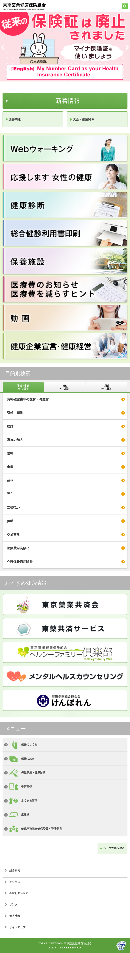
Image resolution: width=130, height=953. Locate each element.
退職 (10, 453)
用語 (106, 387)
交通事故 (13, 534)
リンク (13, 904)
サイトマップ (17, 927)
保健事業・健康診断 (33, 772)
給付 (65, 387)
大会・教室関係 (83, 119)
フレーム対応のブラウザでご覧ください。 (54, 86)
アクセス (14, 881)
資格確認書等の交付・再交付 (28, 399)
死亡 (10, 494)
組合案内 (14, 870)
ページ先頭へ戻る (114, 848)
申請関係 (26, 786)
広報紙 (25, 814)
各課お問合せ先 (18, 893)
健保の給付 (28, 758)
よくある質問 (29, 800)
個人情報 (14, 915)
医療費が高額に (18, 548)
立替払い (13, 507)
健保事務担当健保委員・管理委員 (41, 828)
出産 (10, 467)
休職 (10, 521)
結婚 (10, 426)
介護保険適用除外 (20, 561)
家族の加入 (15, 440)
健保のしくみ (29, 744)
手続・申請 (23, 387)
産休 (10, 480)
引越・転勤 (15, 413)
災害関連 (14, 119)
